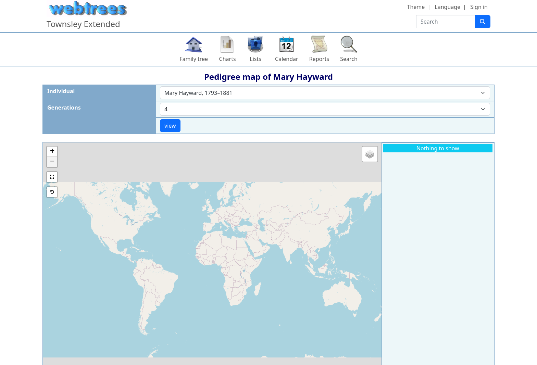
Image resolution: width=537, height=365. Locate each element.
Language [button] (447, 7)
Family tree (193, 59)
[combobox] (325, 93)
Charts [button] (227, 59)
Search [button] (349, 59)
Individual (61, 91)
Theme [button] (416, 7)
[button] (52, 152)
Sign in (479, 7)
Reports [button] (319, 59)
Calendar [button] (286, 59)
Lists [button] (255, 59)
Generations (64, 107)
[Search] (482, 21)
